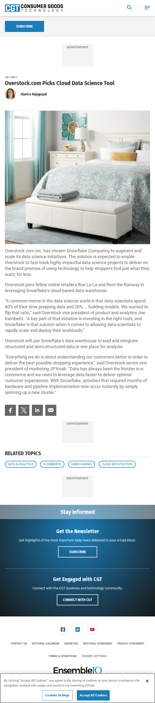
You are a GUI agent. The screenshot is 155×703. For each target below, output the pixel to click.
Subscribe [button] (77, 552)
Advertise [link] (71, 643)
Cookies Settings (94, 656)
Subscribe (24, 26)
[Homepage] (34, 8)
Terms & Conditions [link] (62, 656)
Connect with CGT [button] (77, 600)
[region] (77, 688)
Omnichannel (81, 464)
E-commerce (52, 464)
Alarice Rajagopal (34, 94)
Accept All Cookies (93, 695)
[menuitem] (10, 410)
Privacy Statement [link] (130, 643)
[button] (147, 8)
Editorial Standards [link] (97, 643)
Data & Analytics (21, 464)
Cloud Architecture (117, 464)
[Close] (147, 681)
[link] (10, 410)
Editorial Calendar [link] (45, 643)
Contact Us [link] (19, 643)
